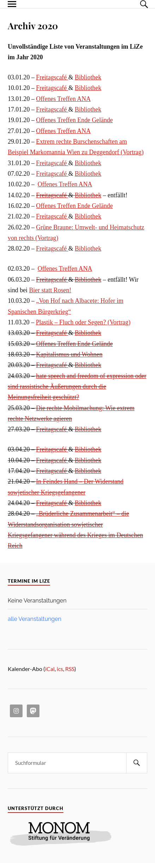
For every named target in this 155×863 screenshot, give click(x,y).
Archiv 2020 (33, 25)
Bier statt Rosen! (50, 290)
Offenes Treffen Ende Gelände (74, 120)
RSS (69, 668)
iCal (50, 668)
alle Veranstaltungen (34, 619)
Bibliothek (88, 77)
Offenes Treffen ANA (63, 98)
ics (60, 668)
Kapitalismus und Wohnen (69, 354)
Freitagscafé (52, 77)
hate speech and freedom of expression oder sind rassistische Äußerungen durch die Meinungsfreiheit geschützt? (77, 386)
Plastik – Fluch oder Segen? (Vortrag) (83, 322)
